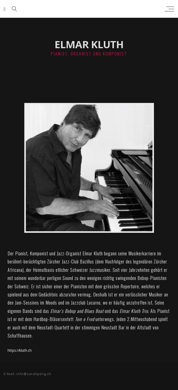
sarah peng (87, 9)
